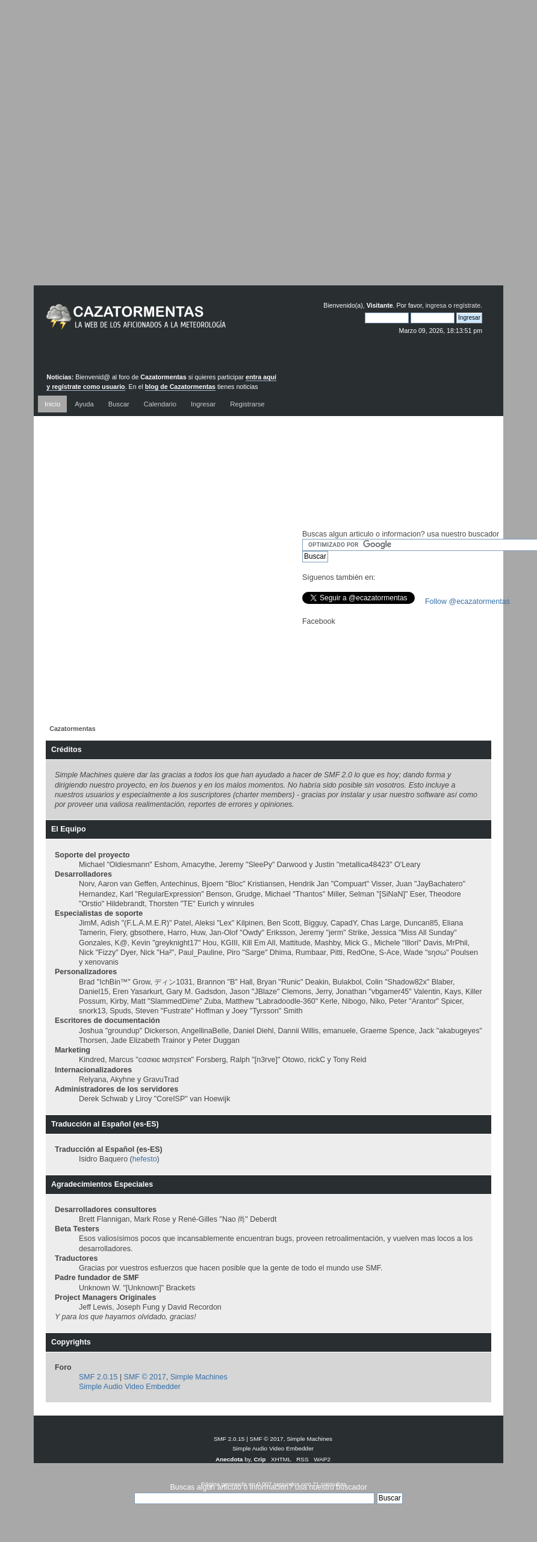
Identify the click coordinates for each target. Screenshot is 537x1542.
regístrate (466, 305)
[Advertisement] (259, 151)
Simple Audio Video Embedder (130, 1386)
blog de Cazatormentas (180, 386)
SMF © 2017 (145, 1377)
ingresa (436, 305)
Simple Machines (199, 1377)
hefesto (144, 1159)
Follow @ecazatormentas (467, 601)
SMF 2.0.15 (98, 1377)
